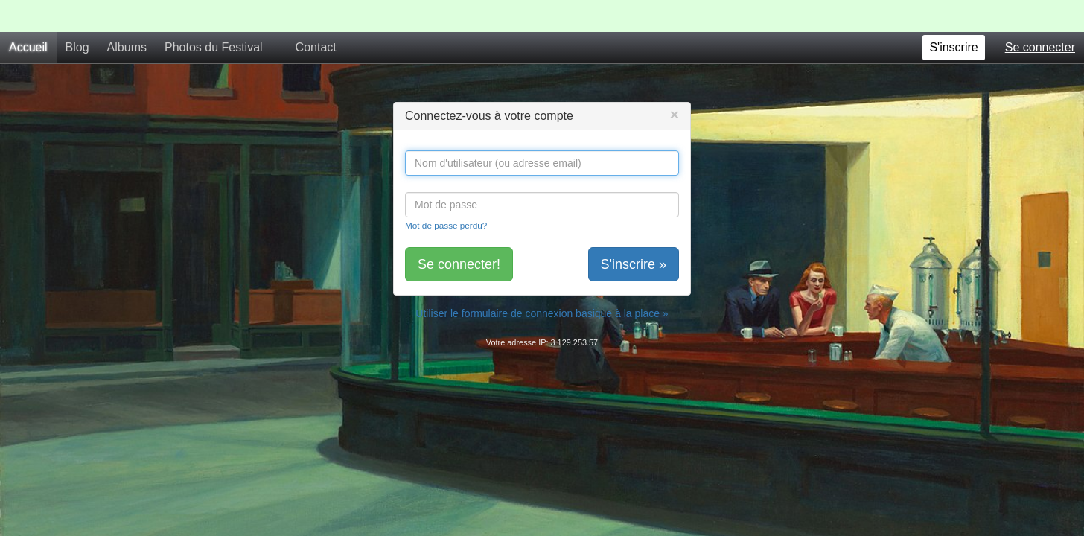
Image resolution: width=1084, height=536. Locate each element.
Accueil (28, 15)
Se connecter (1040, 15)
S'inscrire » (633, 232)
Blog (77, 15)
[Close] (674, 82)
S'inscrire (953, 15)
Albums (127, 15)
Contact (316, 15)
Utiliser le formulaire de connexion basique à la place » (541, 281)
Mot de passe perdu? (446, 193)
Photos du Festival (214, 15)
